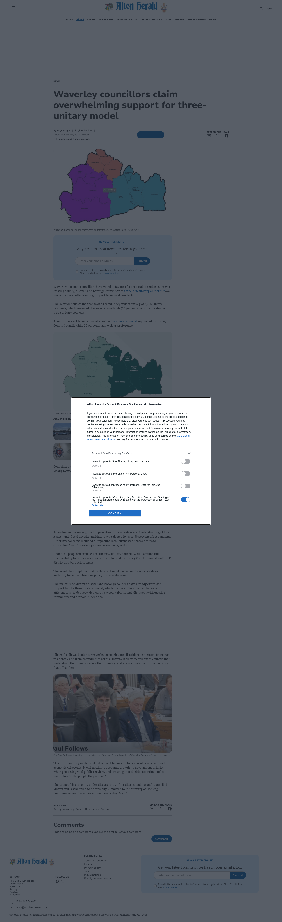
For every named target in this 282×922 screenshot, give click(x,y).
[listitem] (141, 453)
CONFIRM (115, 513)
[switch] (185, 461)
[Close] (203, 404)
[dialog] (141, 461)
